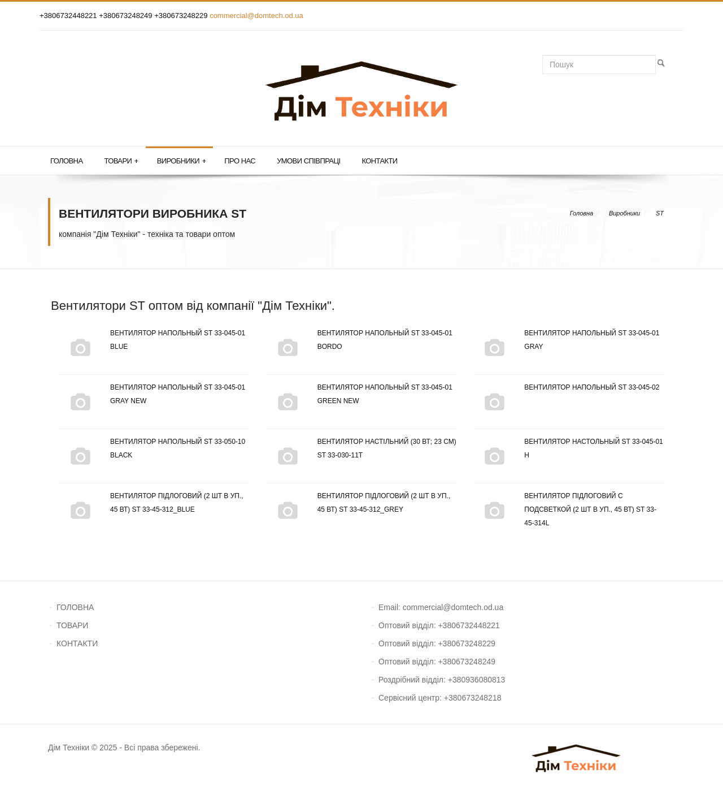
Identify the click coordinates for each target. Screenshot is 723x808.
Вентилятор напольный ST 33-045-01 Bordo (359, 339)
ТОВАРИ (72, 625)
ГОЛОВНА (75, 607)
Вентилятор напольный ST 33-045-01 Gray (566, 339)
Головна (66, 161)
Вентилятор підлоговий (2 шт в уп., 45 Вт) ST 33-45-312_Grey (359, 502)
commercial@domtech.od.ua (256, 15)
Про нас (239, 161)
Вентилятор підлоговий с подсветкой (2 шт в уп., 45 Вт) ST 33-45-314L (564, 509)
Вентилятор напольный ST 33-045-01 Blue (152, 339)
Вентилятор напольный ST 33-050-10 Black (152, 448)
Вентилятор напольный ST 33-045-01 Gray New (152, 394)
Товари (121, 161)
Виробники (181, 161)
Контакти (379, 161)
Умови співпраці (308, 161)
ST (660, 213)
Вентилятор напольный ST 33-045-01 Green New (359, 394)
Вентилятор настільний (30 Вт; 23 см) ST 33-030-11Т (361, 448)
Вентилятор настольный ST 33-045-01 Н (568, 448)
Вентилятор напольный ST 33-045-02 (566, 387)
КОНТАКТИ (77, 643)
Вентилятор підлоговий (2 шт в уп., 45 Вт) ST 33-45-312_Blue (151, 502)
